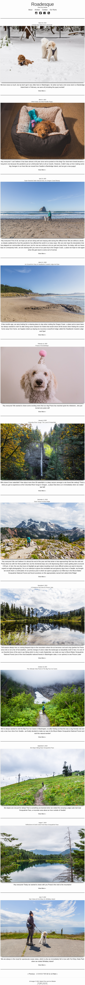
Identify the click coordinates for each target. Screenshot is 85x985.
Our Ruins (53, 10)
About (30, 10)
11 (50, 974)
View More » (42, 91)
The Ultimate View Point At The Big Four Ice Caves (42, 669)
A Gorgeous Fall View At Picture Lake (42, 587)
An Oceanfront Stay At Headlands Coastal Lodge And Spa (42, 264)
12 (52, 974)
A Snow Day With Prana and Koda (42, 25)
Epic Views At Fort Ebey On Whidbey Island (42, 899)
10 (47, 974)
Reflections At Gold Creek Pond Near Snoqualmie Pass (42, 824)
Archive (37, 10)
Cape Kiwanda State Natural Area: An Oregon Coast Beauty (42, 180)
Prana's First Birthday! (42, 345)
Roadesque (42, 4)
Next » (55, 974)
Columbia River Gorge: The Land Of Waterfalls (42, 422)
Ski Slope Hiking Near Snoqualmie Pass (42, 748)
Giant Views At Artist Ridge (42, 501)
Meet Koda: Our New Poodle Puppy (42, 101)
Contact (44, 10)
